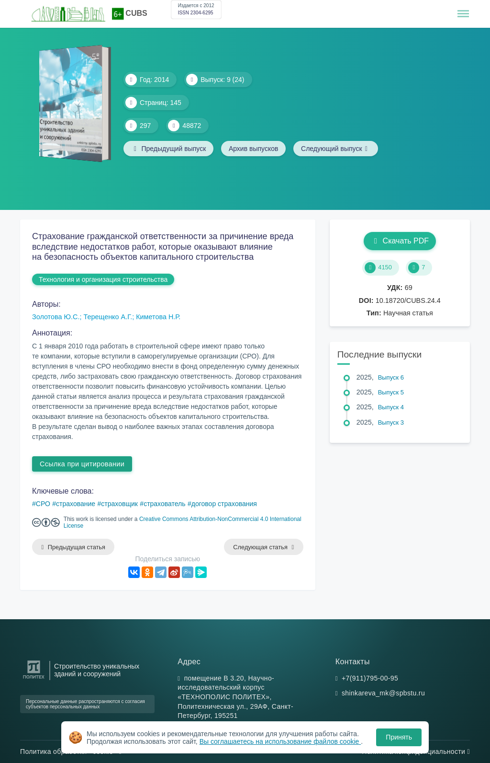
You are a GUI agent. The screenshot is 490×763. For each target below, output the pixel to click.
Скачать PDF (400, 241)
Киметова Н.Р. (158, 317)
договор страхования (224, 504)
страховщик (119, 504)
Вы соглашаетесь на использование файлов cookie (280, 741)
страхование (75, 504)
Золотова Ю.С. (55, 317)
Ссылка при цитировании (82, 464)
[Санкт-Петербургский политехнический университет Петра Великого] (33, 679)
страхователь (164, 504)
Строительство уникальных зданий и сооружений (96, 670)
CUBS (136, 13)
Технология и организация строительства (103, 279)
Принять (399, 737)
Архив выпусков (254, 148)
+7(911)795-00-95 (370, 678)
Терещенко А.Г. (107, 317)
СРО (43, 504)
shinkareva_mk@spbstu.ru (383, 693)
